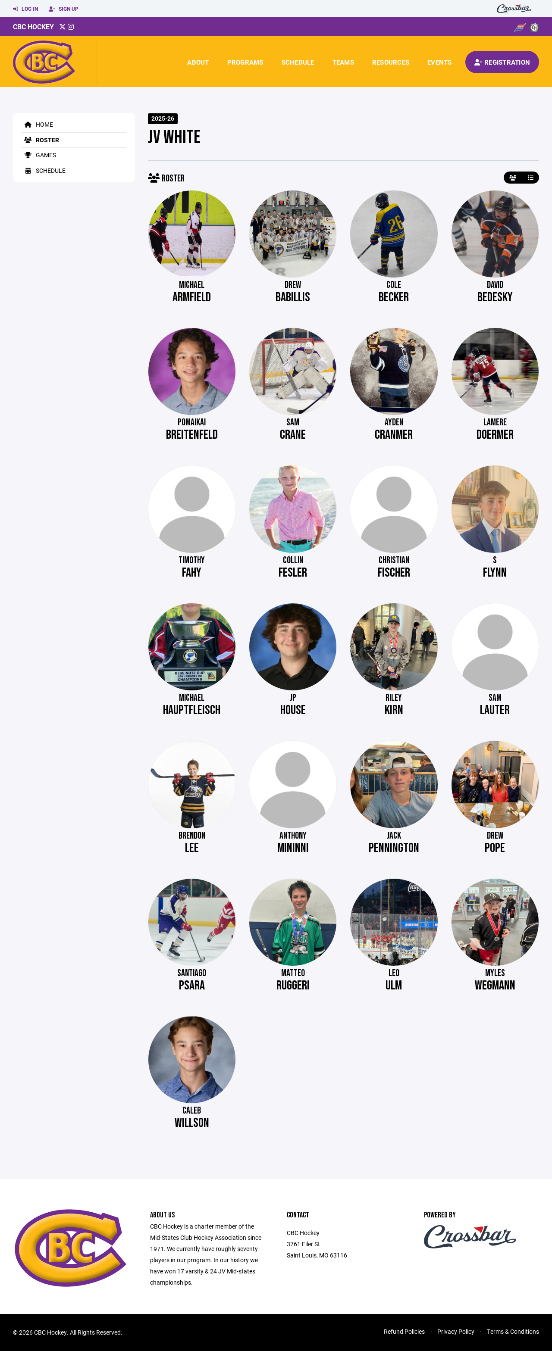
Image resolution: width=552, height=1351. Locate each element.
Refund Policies (404, 1331)
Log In (25, 9)
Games (39, 155)
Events (439, 62)
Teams (343, 62)
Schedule (298, 62)
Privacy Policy (455, 1331)
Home (37, 124)
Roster (40, 140)
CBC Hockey (33, 26)
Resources (390, 62)
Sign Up (63, 9)
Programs (245, 62)
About (198, 62)
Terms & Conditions (513, 1331)
